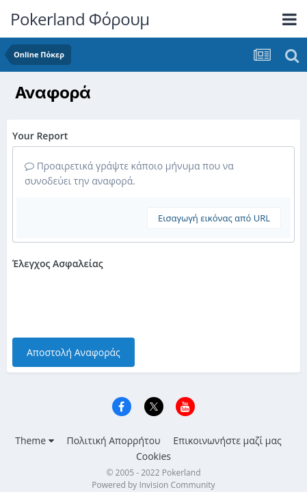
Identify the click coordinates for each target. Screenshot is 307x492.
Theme (34, 440)
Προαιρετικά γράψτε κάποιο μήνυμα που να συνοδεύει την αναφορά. (129, 173)
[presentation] (116, 300)
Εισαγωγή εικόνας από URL (214, 218)
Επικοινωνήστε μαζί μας (227, 440)
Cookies (153, 456)
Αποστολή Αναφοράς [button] (73, 352)
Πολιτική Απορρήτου (113, 440)
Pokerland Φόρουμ (80, 19)
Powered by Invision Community (153, 485)
